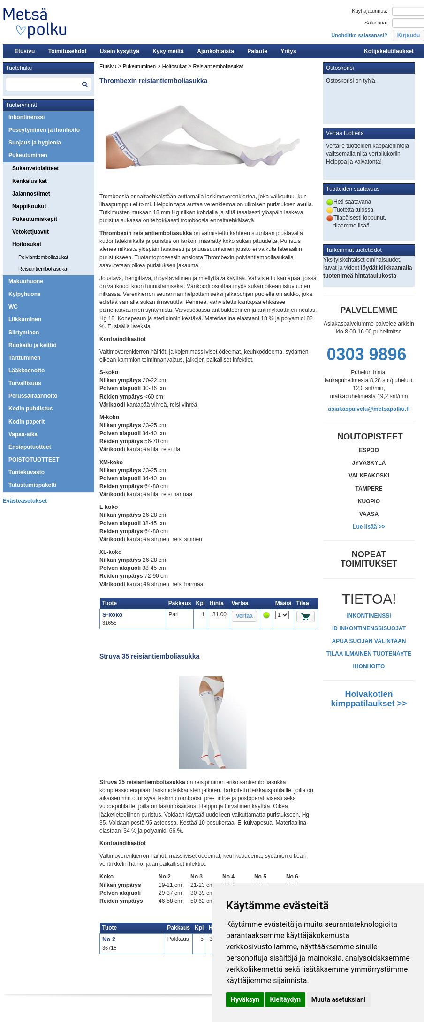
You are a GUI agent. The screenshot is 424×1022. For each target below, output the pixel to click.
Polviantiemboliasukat (43, 257)
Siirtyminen (23, 332)
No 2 (108, 939)
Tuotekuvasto (26, 472)
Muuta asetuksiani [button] (338, 999)
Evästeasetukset (25, 501)
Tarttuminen (24, 358)
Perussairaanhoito (33, 396)
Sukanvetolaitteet (35, 168)
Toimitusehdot (67, 51)
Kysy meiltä (168, 51)
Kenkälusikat (29, 181)
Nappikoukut (29, 206)
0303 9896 (366, 354)
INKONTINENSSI (369, 616)
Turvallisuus (24, 383)
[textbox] (48, 84)
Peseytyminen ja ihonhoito (44, 130)
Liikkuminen (24, 319)
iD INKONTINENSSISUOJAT (369, 628)
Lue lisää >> (369, 526)
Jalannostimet (31, 193)
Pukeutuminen (27, 155)
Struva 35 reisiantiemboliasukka (149, 656)
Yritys (288, 51)
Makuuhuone (25, 281)
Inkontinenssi (26, 117)
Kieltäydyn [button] (285, 999)
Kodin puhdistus (30, 408)
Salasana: (375, 22)
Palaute (257, 51)
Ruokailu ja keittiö (32, 345)
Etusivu (25, 51)
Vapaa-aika (23, 434)
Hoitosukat (26, 244)
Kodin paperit (26, 421)
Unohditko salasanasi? (359, 35)
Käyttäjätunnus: (369, 11)
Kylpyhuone (24, 294)
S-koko (112, 614)
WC (13, 306)
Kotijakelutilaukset (389, 51)
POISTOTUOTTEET (33, 459)
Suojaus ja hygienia (34, 142)
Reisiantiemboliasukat (43, 269)
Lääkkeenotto (26, 370)
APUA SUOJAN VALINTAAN (369, 641)
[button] (244, 616)
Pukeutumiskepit (34, 219)
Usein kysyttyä (119, 51)
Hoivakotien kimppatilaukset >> (369, 698)
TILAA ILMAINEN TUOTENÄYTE (368, 654)
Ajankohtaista (215, 51)
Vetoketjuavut (30, 231)
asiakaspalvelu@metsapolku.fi (369, 409)
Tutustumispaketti (32, 485)
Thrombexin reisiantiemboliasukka (153, 80)
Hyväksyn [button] (245, 999)
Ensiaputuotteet (29, 447)
